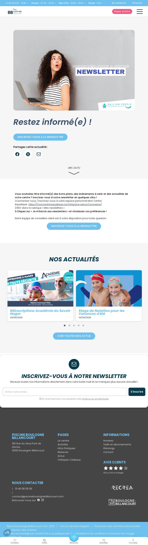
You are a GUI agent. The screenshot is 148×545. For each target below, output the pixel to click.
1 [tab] (64, 325)
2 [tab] (69, 325)
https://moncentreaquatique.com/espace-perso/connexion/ (65, 204)
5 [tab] (83, 325)
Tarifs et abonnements (117, 444)
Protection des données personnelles (117, 526)
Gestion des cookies (23, 530)
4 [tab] (78, 325)
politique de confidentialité (70, 533)
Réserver (63, 452)
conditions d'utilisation (107, 533)
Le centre (63, 440)
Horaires (108, 440)
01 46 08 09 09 (22, 488)
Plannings (109, 448)
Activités (63, 444)
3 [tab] (74, 325)
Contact (108, 452)
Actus (61, 456)
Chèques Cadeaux (69, 459)
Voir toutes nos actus (74, 336)
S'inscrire (137, 2)
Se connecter (119, 2)
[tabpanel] (40, 295)
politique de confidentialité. (95, 398)
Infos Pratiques (66, 448)
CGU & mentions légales (74, 526)
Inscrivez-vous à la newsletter (40, 137)
